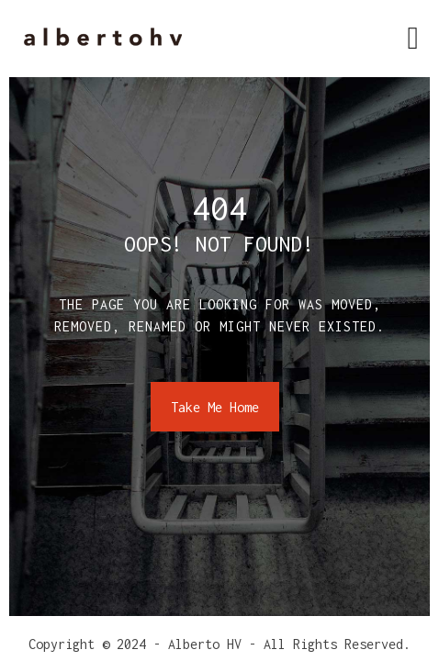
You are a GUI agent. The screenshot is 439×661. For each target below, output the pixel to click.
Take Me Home (215, 407)
